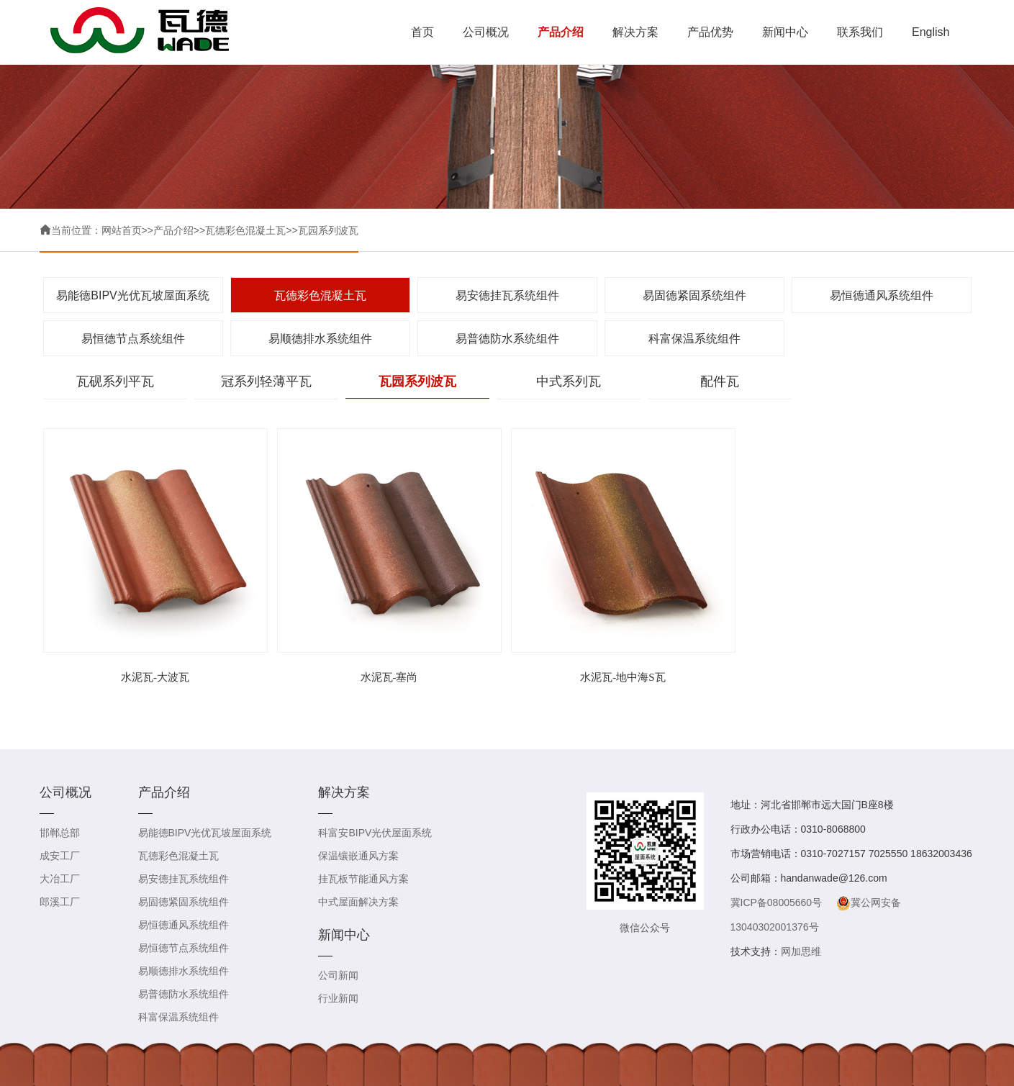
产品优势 (710, 32)
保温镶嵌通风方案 (358, 855)
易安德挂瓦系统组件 (507, 295)
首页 (422, 32)
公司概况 (486, 32)
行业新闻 (338, 998)
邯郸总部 (60, 832)
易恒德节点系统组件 (133, 338)
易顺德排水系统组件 (320, 338)
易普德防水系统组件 (507, 338)
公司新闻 (338, 975)
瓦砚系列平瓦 (115, 381)
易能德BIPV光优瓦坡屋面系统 (132, 295)
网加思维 (801, 951)
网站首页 (121, 230)
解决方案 (635, 32)
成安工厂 (60, 855)
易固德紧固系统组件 (694, 295)
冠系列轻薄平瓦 (266, 381)
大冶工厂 (60, 878)
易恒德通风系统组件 (881, 295)
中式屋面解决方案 (358, 902)
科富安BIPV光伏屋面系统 (375, 832)
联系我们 (860, 32)
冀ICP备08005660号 (776, 902)
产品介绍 (561, 32)
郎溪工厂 (60, 902)
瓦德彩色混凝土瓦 (245, 230)
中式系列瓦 (568, 381)
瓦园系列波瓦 (328, 230)
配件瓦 (719, 381)
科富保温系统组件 (694, 338)
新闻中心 (785, 32)
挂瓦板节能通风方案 (363, 878)
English (930, 32)
